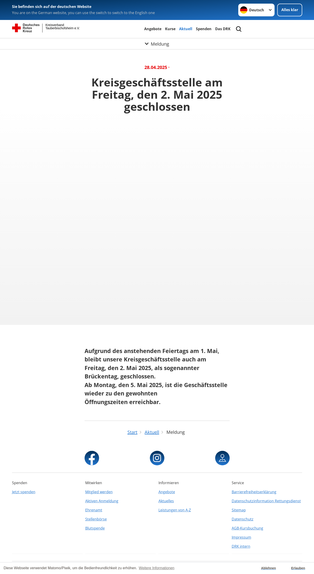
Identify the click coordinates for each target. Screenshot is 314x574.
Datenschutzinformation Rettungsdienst (266, 500)
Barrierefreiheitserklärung (254, 491)
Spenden (204, 28)
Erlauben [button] (298, 568)
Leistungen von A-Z (174, 510)
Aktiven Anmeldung (101, 500)
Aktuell (185, 28)
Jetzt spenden (23, 491)
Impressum (241, 537)
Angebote (152, 28)
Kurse (170, 28)
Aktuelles (166, 500)
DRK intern (241, 546)
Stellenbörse (96, 519)
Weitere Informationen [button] (156, 568)
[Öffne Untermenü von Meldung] (157, 43)
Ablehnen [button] (268, 568)
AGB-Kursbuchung (247, 528)
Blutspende (95, 528)
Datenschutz (242, 519)
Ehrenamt (93, 510)
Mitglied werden (99, 491)
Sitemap (239, 510)
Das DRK (223, 28)
